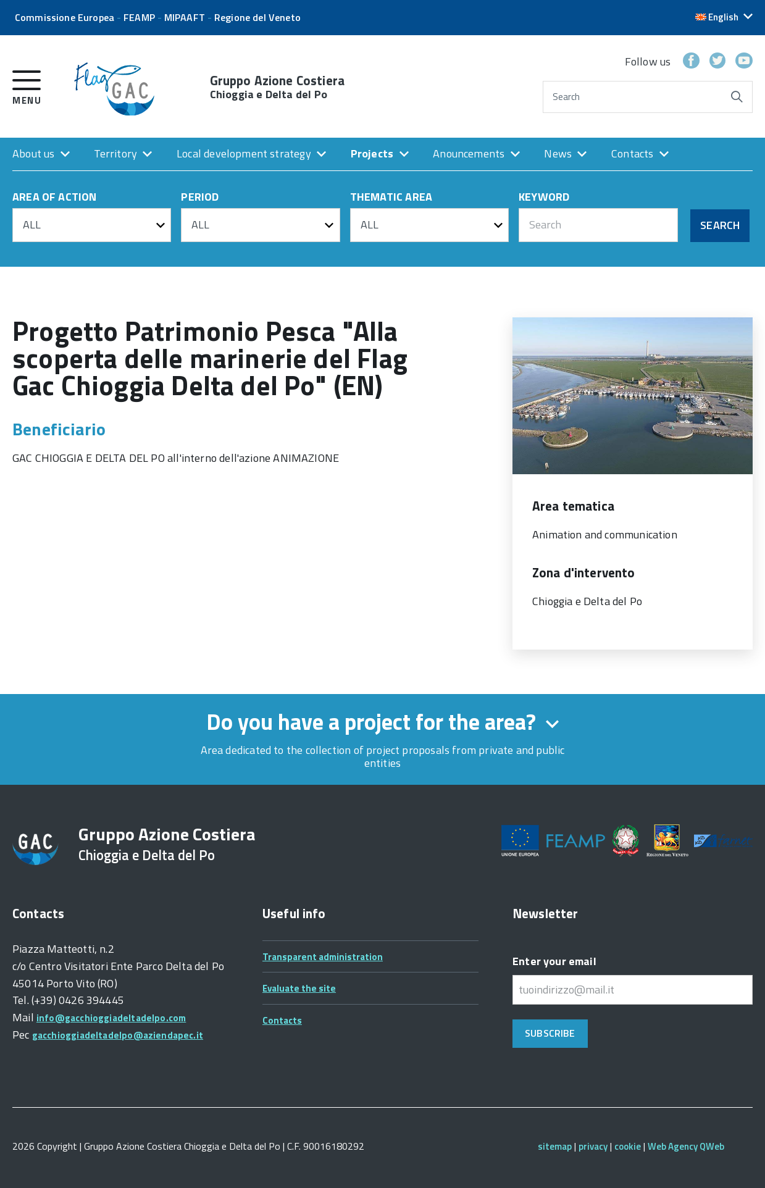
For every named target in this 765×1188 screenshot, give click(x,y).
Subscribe (550, 1033)
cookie (627, 1146)
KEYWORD (544, 198)
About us (33, 153)
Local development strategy (244, 153)
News (558, 153)
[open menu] (26, 85)
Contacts (632, 153)
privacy (593, 1146)
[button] (724, 17)
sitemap (555, 1146)
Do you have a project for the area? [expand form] (382, 721)
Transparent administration (322, 957)
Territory (115, 153)
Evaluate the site (299, 988)
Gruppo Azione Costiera (277, 87)
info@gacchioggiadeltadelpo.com (111, 1018)
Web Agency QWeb (686, 1146)
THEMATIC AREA (391, 198)
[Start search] (736, 97)
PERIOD (200, 198)
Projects (372, 153)
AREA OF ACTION (54, 198)
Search (566, 96)
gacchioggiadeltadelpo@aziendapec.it (117, 1035)
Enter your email (554, 961)
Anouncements (468, 153)
